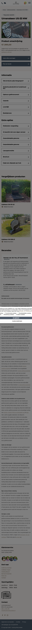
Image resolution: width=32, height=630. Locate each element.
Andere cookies (20, 314)
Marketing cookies (9, 314)
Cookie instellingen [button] (17, 321)
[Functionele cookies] (4, 313)
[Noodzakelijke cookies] (18, 313)
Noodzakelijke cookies (25, 313)
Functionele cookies (10, 313)
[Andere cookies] (15, 314)
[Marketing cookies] (2, 314)
